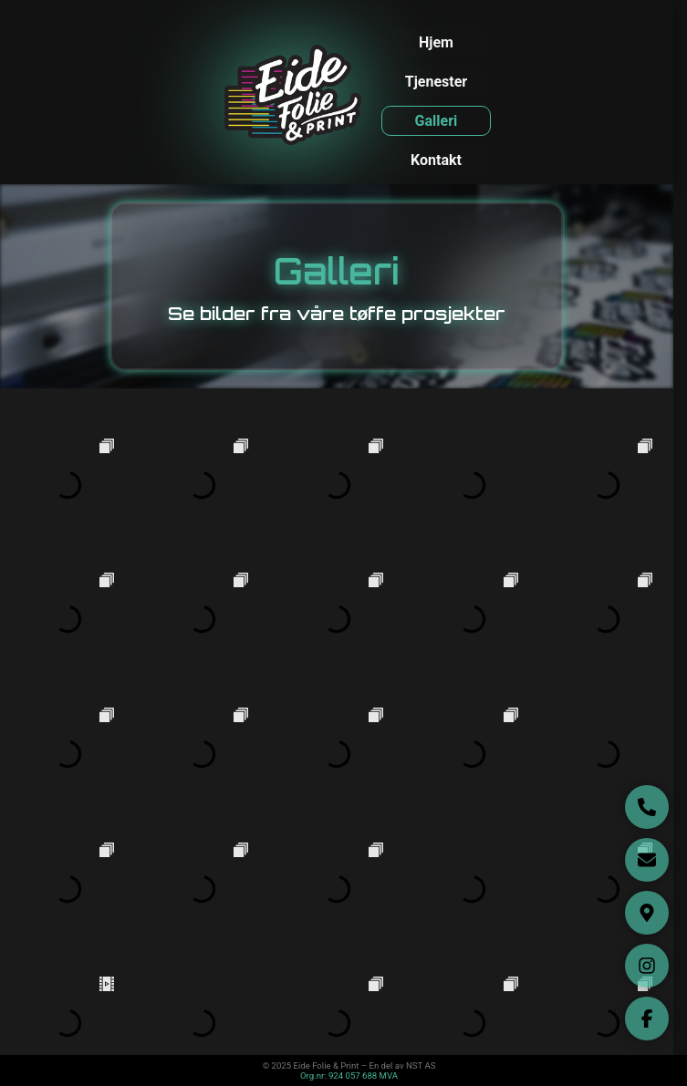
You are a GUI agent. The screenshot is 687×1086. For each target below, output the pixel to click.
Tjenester (436, 81)
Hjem (436, 42)
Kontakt (436, 160)
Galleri (436, 120)
